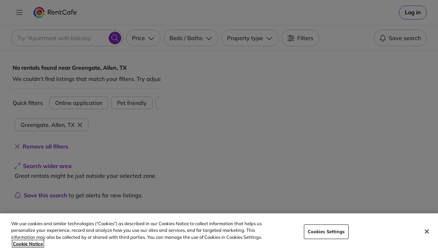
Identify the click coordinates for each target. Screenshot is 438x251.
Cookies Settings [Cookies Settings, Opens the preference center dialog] (326, 231)
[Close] (427, 231)
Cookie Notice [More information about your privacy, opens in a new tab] (28, 243)
